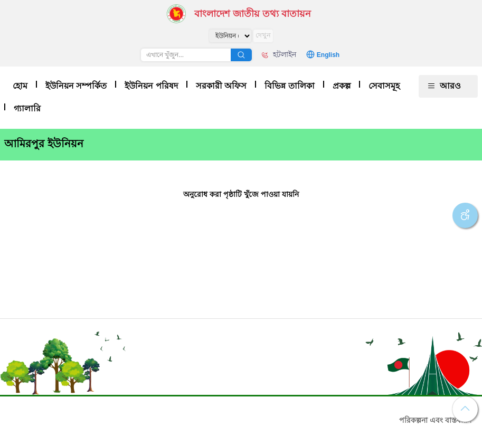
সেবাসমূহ (384, 85)
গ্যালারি (27, 108)
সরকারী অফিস (221, 85)
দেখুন (263, 35)
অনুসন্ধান (241, 55)
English (328, 55)
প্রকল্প (342, 85)
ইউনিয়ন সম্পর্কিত (76, 85)
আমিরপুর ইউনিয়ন (43, 143)
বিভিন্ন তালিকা (289, 85)
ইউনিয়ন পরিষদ (151, 85)
